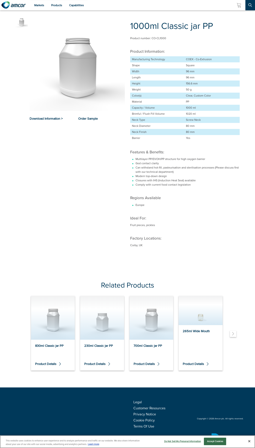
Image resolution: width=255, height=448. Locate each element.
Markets (39, 5)
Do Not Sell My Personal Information (182, 441)
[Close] (249, 441)
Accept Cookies (215, 441)
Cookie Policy (144, 420)
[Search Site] (250, 5)
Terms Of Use (143, 426)
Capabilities (76, 5)
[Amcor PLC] (13, 5)
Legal (137, 402)
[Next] (233, 334)
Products (56, 5)
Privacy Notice (144, 414)
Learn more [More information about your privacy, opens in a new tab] (93, 444)
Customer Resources (149, 408)
